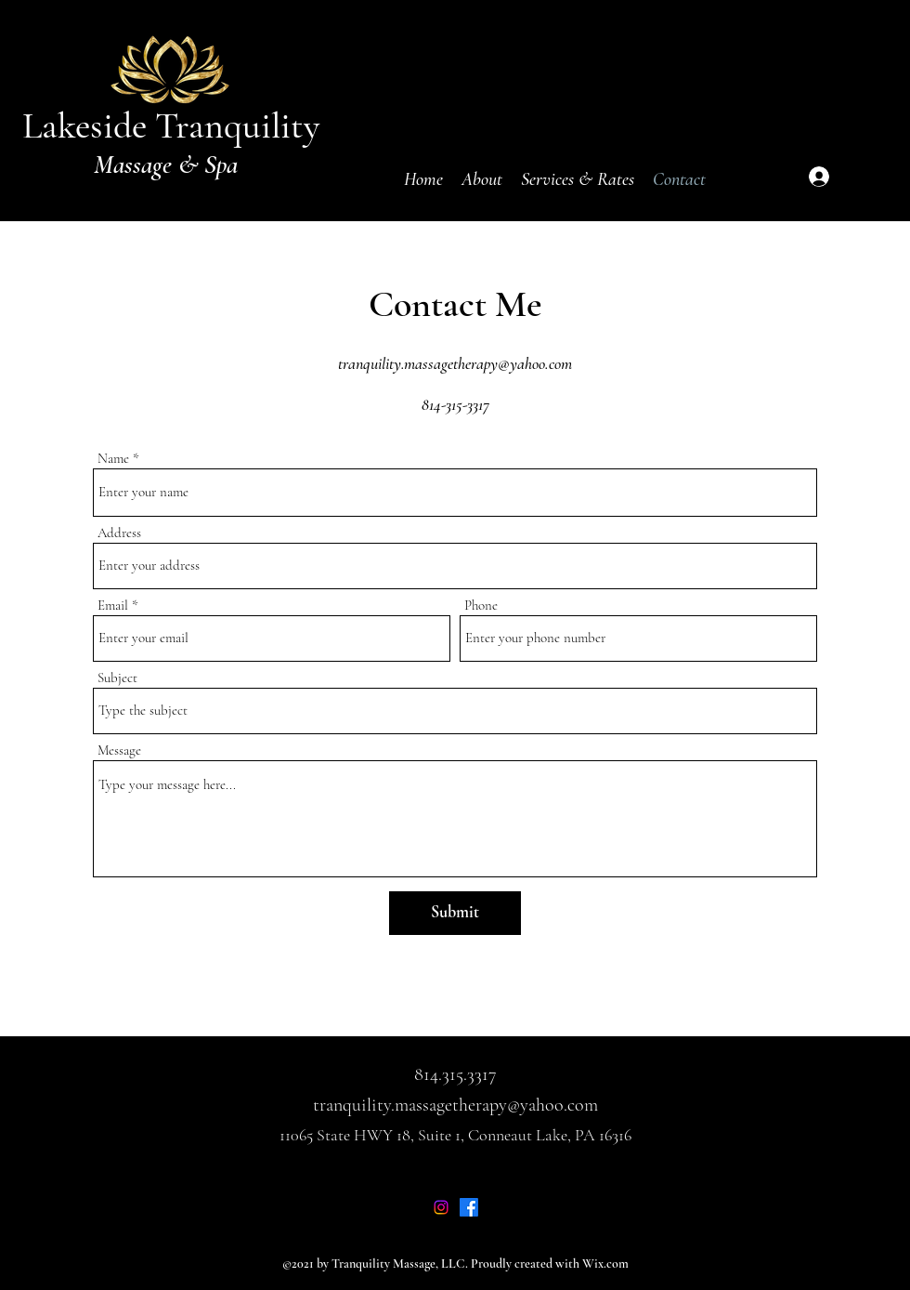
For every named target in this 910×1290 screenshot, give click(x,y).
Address (119, 533)
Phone (481, 605)
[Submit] (455, 913)
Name (113, 459)
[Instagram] (441, 1207)
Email (113, 605)
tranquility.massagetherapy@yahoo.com (455, 363)
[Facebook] (469, 1207)
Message (119, 750)
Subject (117, 678)
